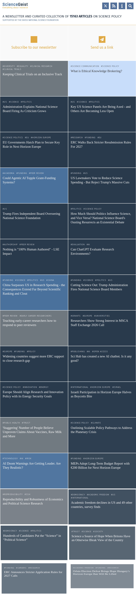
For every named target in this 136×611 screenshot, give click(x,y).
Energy (44, 389)
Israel (116, 389)
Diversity (9, 66)
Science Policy (110, 66)
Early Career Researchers (36, 316)
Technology (17, 435)
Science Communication (85, 66)
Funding (91, 137)
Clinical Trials (12, 69)
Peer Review (37, 173)
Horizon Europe (41, 137)
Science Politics (13, 137)
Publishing (79, 353)
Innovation (30, 389)
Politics (27, 102)
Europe (88, 316)
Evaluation (78, 244)
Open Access (101, 353)
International (81, 389)
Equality (23, 66)
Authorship (11, 244)
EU (27, 137)
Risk (30, 435)
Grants (76, 316)
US (5, 102)
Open (130, 6)
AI (89, 244)
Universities (103, 316)
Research (77, 137)
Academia (9, 173)
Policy (32, 352)
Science (14, 102)
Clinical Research (42, 66)
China (51, 280)
